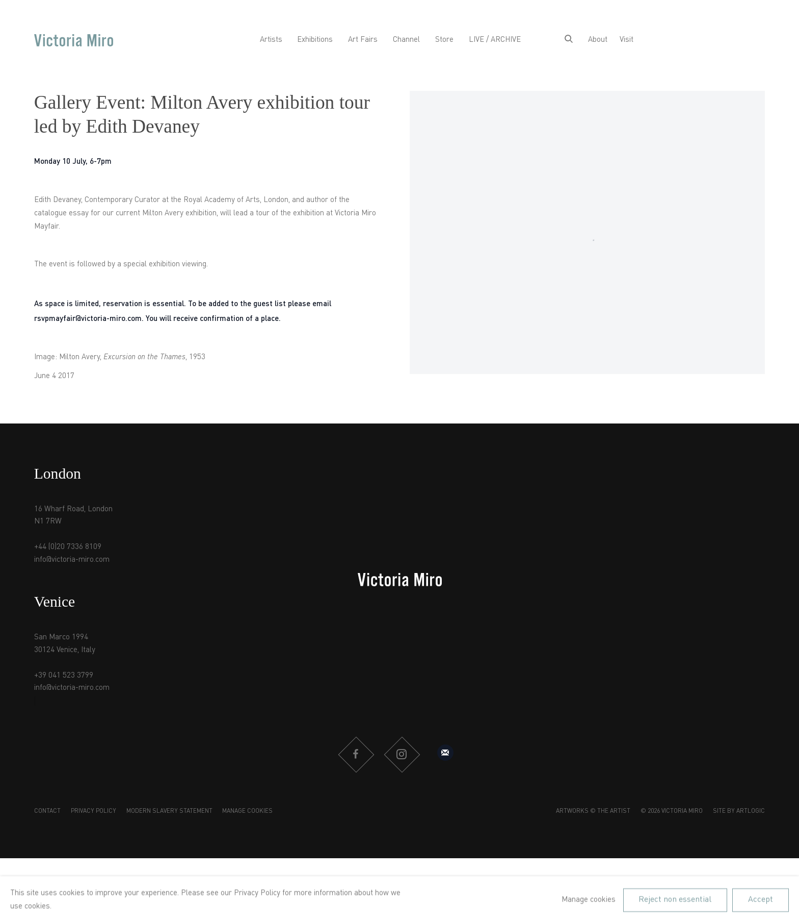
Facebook (355, 754)
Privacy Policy (93, 811)
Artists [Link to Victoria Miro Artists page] (271, 40)
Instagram (401, 754)
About (597, 40)
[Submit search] (569, 40)
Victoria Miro (73, 40)
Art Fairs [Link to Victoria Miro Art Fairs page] (363, 40)
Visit (626, 40)
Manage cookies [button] (247, 811)
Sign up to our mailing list (445, 752)
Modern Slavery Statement (169, 811)
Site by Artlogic (739, 811)
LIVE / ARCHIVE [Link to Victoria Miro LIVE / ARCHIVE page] (495, 40)
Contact (47, 811)
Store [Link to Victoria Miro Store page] (444, 40)
